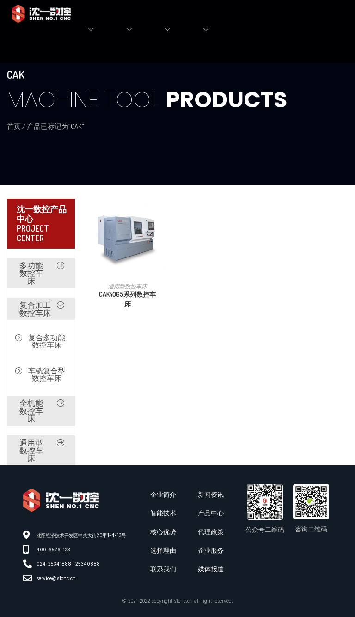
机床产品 (165, 29)
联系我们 (232, 29)
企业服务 (126, 29)
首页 (59, 29)
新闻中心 (203, 29)
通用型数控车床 (127, 286)
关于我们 (88, 29)
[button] (41, 273)
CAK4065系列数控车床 (127, 299)
